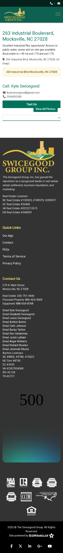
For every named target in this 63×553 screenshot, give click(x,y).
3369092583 (14, 96)
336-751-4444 (25, 295)
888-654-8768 (24, 303)
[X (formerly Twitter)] (20, 546)
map (5, 63)
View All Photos (45, 109)
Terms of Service (14, 256)
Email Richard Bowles (15, 345)
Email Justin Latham (14, 337)
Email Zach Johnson (14, 325)
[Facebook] (11, 546)
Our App (8, 235)
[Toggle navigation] (57, 14)
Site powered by (31, 535)
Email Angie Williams (15, 341)
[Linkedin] (29, 546)
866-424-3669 (33, 299)
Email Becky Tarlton (14, 329)
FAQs (6, 249)
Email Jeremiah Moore (16, 349)
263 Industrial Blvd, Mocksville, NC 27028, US (32, 59)
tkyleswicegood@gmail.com (23, 92)
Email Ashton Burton (14, 322)
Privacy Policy (12, 263)
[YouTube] (50, 546)
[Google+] (39, 546)
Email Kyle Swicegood (16, 310)
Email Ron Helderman (15, 333)
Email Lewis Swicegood (17, 318)
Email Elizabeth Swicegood (18, 314)
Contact (8, 242)
